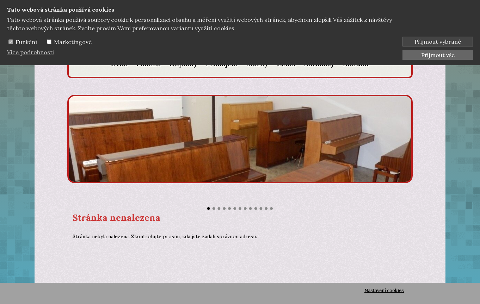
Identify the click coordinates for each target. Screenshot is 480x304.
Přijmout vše (438, 54)
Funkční (26, 41)
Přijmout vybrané (437, 41)
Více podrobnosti (30, 52)
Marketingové (73, 41)
